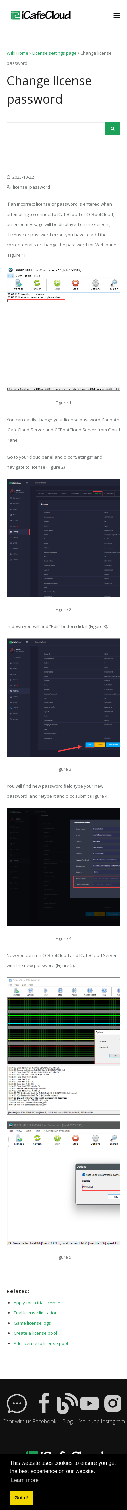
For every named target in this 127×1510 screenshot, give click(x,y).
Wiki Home (17, 53)
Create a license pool (35, 1333)
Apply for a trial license (37, 1303)
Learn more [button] (25, 1480)
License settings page (54, 53)
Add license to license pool (41, 1343)
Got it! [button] (21, 1497)
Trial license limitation (36, 1313)
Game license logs (32, 1323)
